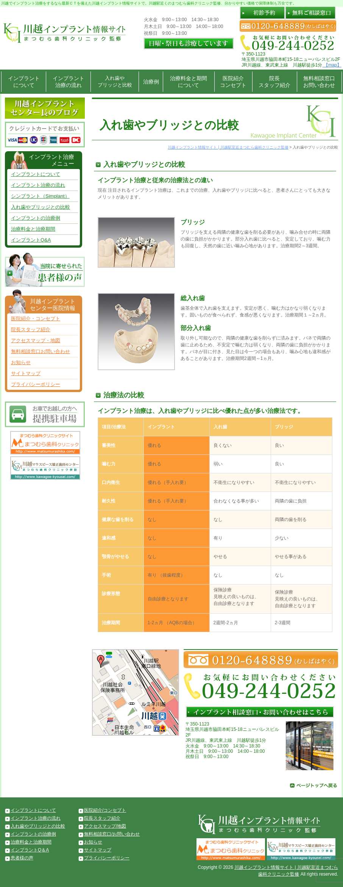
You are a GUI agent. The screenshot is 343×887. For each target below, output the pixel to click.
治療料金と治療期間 (33, 229)
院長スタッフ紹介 (274, 81)
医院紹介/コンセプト (105, 810)
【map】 (331, 65)
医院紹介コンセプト (233, 81)
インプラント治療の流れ (68, 81)
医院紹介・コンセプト (35, 318)
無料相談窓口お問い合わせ (319, 81)
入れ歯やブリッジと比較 (115, 81)
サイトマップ (26, 373)
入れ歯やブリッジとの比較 (40, 207)
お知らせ (21, 362)
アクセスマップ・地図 (35, 340)
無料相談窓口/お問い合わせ (112, 834)
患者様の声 (22, 858)
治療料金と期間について (188, 81)
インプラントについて (24, 81)
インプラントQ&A (31, 240)
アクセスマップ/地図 (105, 826)
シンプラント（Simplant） (40, 196)
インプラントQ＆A (30, 850)
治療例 (151, 82)
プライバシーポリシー (35, 384)
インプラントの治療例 (35, 218)
